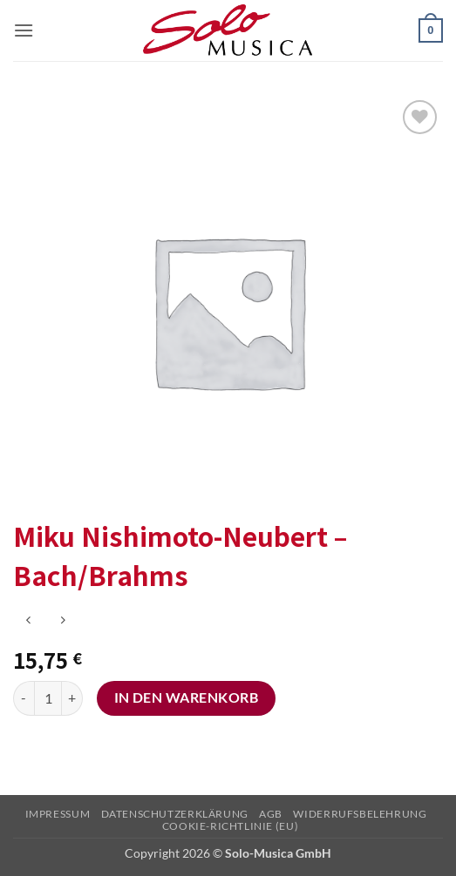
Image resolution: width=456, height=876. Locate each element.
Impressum (58, 813)
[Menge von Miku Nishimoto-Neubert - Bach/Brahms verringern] (23, 698)
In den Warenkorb (186, 697)
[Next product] (28, 621)
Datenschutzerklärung (174, 813)
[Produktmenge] (48, 698)
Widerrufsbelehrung (359, 813)
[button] (23, 30)
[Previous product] (62, 621)
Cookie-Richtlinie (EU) (230, 825)
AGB (270, 813)
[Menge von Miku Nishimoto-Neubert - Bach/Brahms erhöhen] (72, 698)
